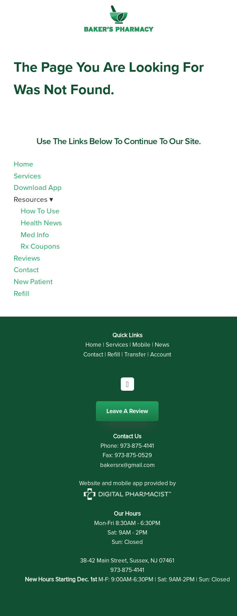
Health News (41, 222)
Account (160, 354)
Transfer (135, 354)
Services (27, 175)
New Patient (33, 281)
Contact (26, 269)
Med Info (35, 234)
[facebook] (127, 384)
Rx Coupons (40, 246)
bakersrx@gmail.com (127, 465)
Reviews (27, 258)
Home (23, 163)
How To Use (40, 210)
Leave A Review (127, 411)
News (162, 344)
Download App (38, 187)
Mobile (141, 344)
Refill (21, 293)
